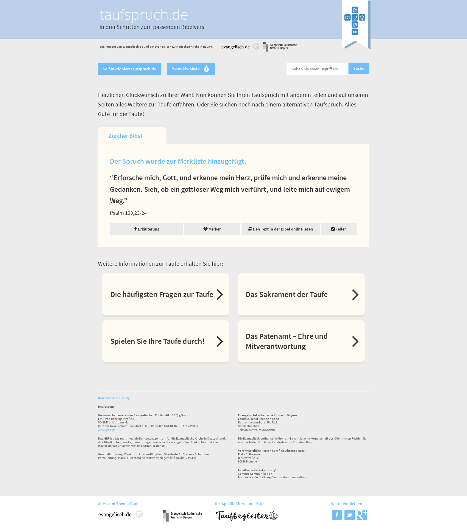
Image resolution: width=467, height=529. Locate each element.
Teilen (339, 229)
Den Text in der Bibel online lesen (280, 229)
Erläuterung (146, 229)
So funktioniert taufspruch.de (129, 69)
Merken (212, 229)
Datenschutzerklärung (114, 398)
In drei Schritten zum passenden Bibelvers (151, 26)
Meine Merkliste (191, 69)
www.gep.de (106, 430)
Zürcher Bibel (125, 135)
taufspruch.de (143, 14)
